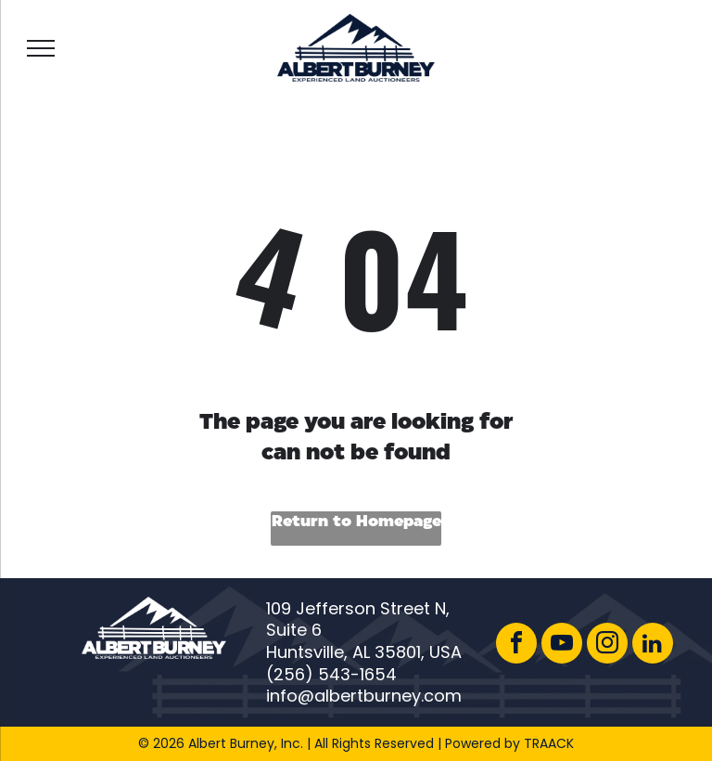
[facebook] (516, 645)
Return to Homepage (356, 522)
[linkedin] (652, 645)
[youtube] (561, 645)
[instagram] (607, 645)
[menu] (41, 48)
